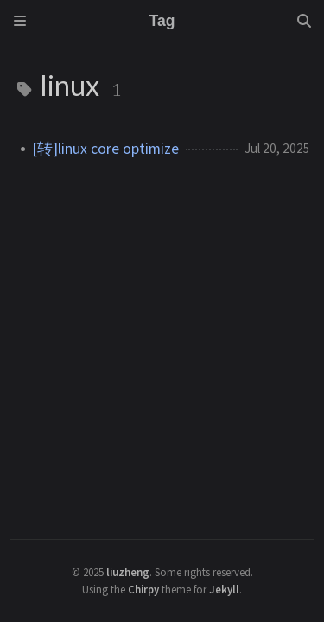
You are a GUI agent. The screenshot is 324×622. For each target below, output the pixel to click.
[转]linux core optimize (105, 148)
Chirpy (143, 589)
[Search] (304, 20)
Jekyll (224, 589)
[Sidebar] (20, 20)
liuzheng (127, 572)
